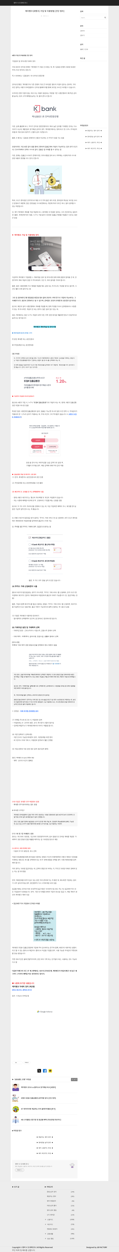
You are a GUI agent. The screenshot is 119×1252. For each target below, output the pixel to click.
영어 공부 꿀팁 (60, 1210)
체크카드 (60, 1224)
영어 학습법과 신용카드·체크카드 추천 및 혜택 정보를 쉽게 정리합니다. (33, 1166)
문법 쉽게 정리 (60, 1191)
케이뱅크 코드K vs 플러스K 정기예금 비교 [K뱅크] (38, 1087)
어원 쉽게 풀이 (60, 1205)
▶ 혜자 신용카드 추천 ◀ (45, 1148)
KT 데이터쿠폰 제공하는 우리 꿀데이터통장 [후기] (38, 1109)
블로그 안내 (84, 49)
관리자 (82, 31)
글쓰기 (82, 35)
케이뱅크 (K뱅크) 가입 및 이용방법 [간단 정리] (44, 11)
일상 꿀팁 (60, 1238)
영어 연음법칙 (60, 1201)
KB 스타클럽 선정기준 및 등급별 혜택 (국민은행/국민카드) (41, 1120)
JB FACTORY (102, 1247)
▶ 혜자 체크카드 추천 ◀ (45, 1153)
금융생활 (60, 1233)
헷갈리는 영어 (60, 1196)
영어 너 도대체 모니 (22, 1164)
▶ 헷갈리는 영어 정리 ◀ (45, 1137)
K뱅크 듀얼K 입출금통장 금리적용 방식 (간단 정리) (38, 1098)
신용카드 (60, 1219)
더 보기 (74, 1079)
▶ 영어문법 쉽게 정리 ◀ (45, 1142)
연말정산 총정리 (60, 1229)
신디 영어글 (60, 1215)
